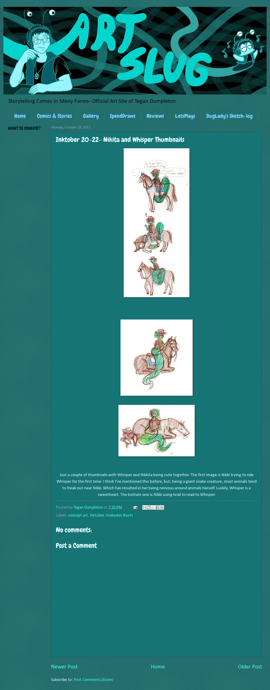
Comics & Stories (54, 115)
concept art (78, 515)
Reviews (155, 115)
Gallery (91, 115)
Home (20, 115)
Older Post (250, 667)
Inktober (97, 515)
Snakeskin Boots (119, 515)
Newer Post (64, 667)
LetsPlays (185, 115)
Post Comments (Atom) (93, 680)
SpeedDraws (122, 115)
